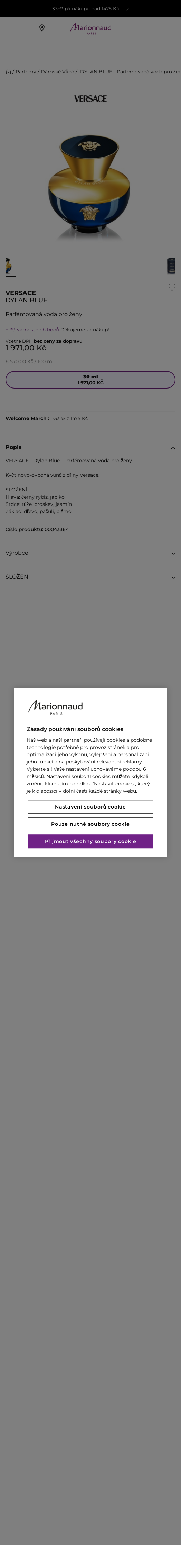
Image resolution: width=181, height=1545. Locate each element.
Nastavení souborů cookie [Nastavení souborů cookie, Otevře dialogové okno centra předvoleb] (90, 807)
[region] (90, 772)
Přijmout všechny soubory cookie (90, 842)
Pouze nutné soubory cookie (90, 824)
